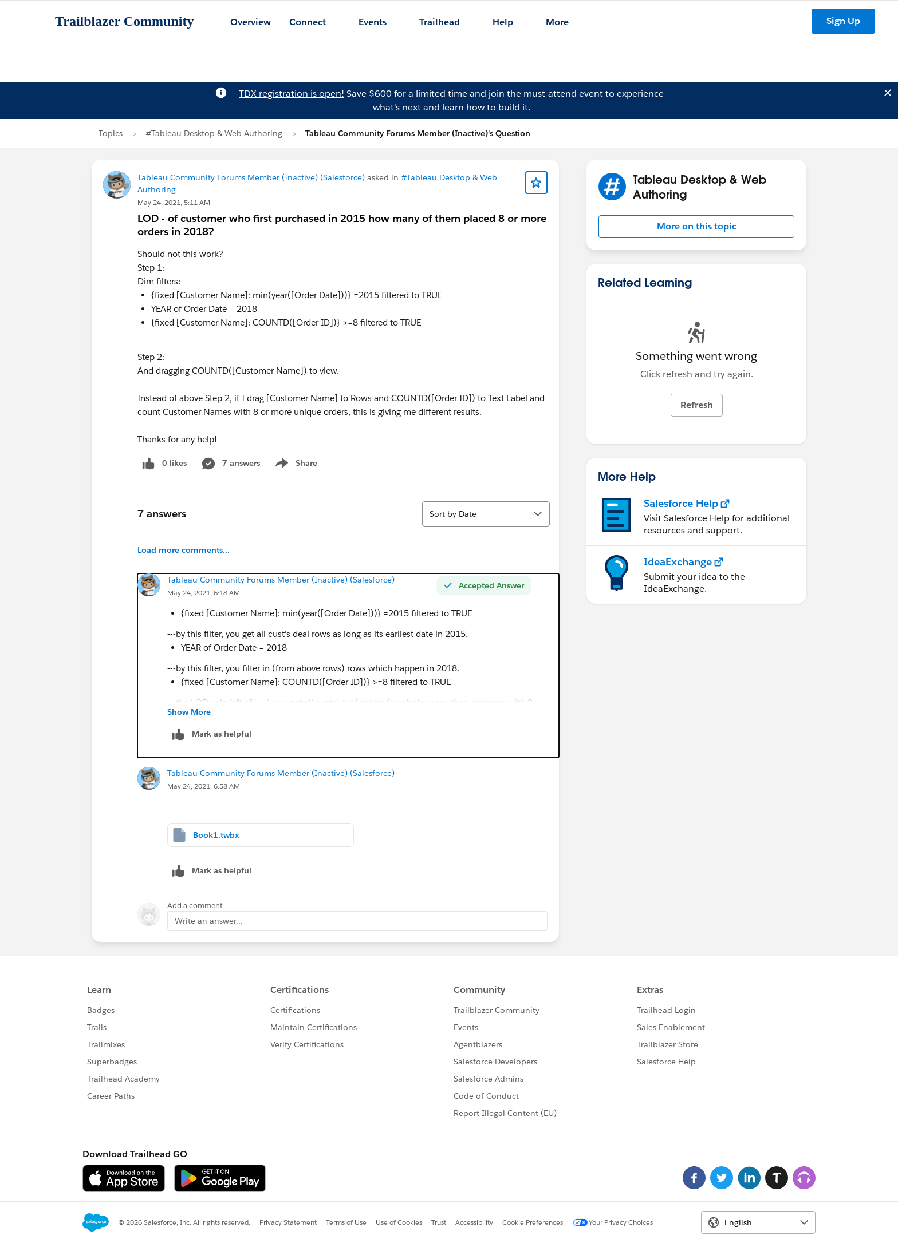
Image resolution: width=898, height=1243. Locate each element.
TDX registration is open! (291, 94)
